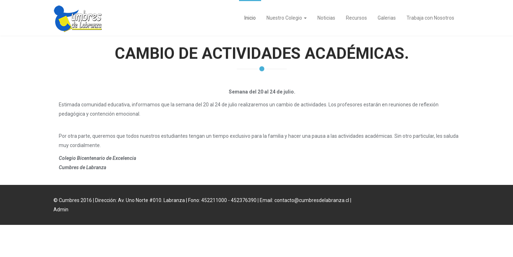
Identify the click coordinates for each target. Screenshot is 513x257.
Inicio (250, 18)
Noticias (326, 18)
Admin (60, 209)
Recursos (356, 18)
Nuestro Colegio (286, 18)
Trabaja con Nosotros (430, 18)
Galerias (387, 18)
